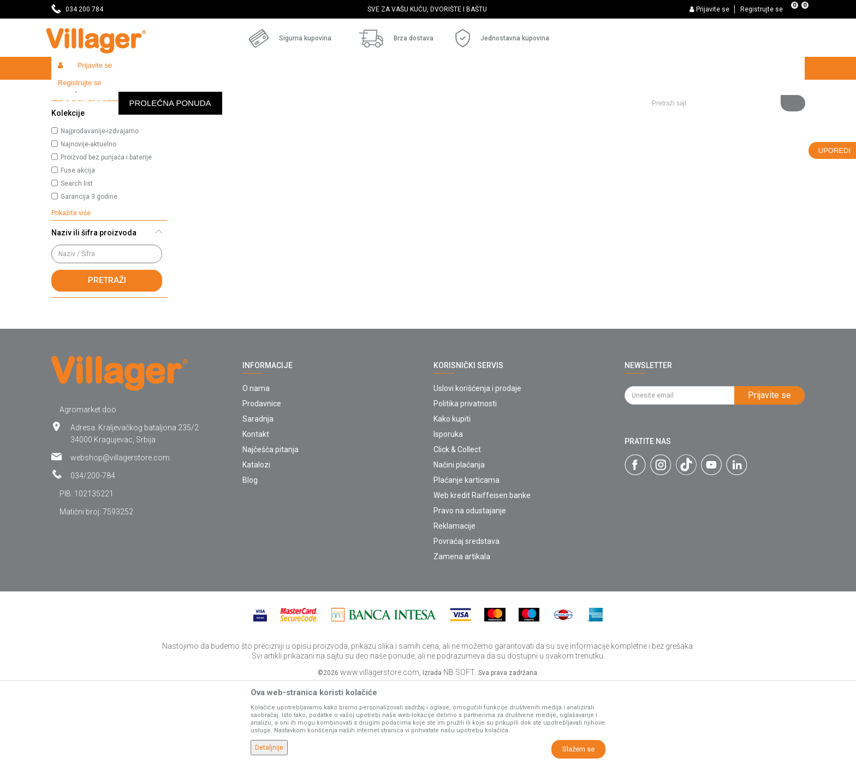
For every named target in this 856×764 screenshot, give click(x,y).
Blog (250, 559)
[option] (428, 9)
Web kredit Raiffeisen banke (482, 575)
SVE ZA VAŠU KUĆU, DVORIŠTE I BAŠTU (427, 9)
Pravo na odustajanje (469, 590)
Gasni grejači (80, 139)
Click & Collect (457, 529)
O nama (256, 468)
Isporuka (448, 514)
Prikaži (659, 112)
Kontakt (255, 514)
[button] (724, 68)
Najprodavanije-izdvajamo (100, 211)
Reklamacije (454, 605)
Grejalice (234, 91)
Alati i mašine (191, 91)
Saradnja (258, 498)
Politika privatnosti (465, 483)
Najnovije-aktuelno (88, 224)
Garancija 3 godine (89, 276)
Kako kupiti (452, 498)
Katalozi (256, 544)
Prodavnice (261, 483)
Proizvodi (116, 91)
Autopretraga (502, 112)
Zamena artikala (461, 636)
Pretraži (107, 360)
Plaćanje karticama (466, 559)
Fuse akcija (78, 250)
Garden (150, 91)
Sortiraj (553, 112)
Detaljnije (269, 747)
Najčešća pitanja (270, 529)
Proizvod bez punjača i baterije (106, 237)
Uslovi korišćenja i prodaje (477, 468)
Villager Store (72, 91)
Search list (77, 263)
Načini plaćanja (459, 544)
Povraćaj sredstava (466, 621)
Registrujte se (761, 9)
